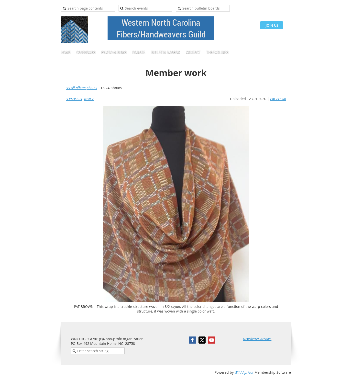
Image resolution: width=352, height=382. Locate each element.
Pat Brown (278, 98)
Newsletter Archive (257, 338)
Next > (89, 98)
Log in (286, 7)
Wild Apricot (244, 372)
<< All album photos (81, 87)
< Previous (74, 98)
